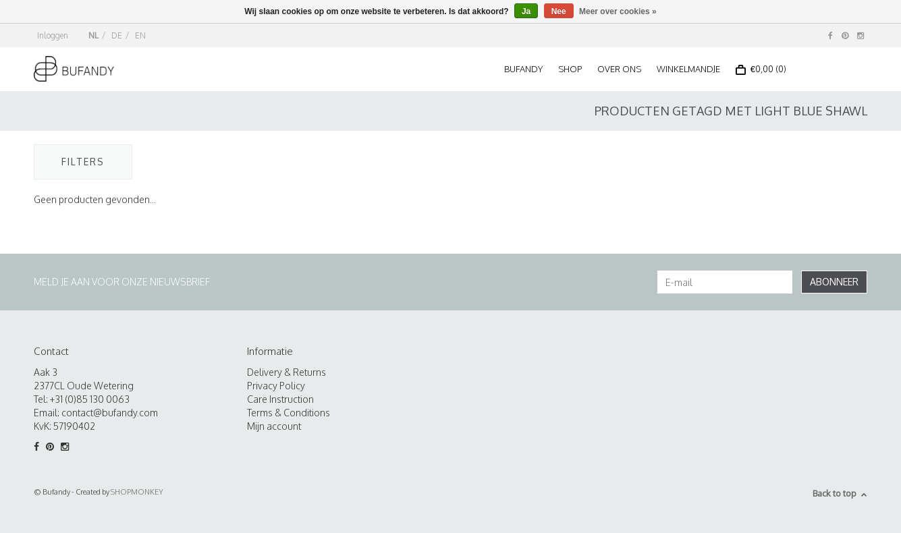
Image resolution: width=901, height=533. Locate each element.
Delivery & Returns (286, 372)
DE (116, 35)
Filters (83, 161)
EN (140, 35)
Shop (570, 68)
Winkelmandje (688, 68)
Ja (526, 11)
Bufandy (523, 68)
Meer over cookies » (618, 11)
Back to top (840, 493)
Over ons (619, 68)
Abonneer (834, 281)
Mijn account (274, 426)
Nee (558, 11)
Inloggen (52, 35)
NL (93, 35)
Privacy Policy (276, 385)
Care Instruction (280, 399)
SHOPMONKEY (137, 492)
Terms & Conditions (288, 412)
